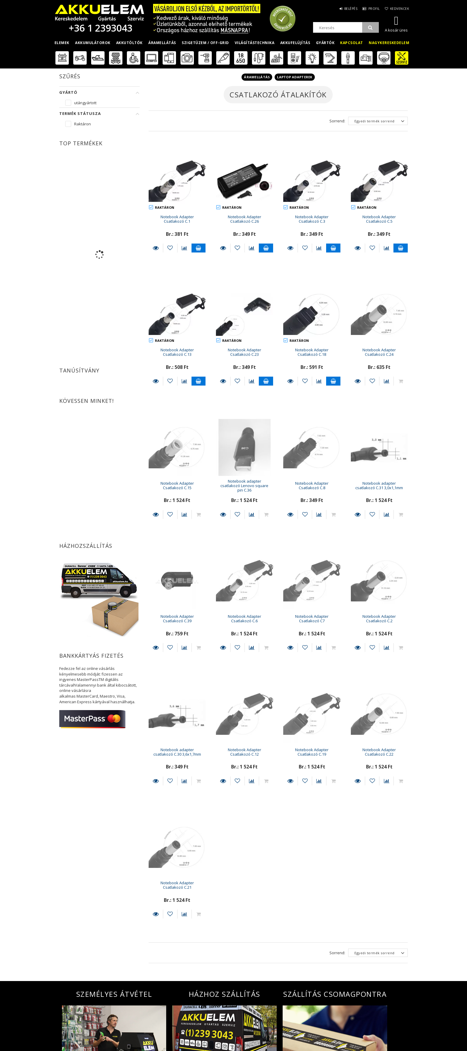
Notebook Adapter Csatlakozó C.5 (379, 219)
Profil (372, 9)
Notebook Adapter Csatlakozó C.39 (177, 618)
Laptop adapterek (294, 77)
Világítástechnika (255, 42)
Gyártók (325, 42)
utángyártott (85, 102)
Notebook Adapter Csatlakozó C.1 (177, 219)
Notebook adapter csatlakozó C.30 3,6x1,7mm (177, 752)
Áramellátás (162, 42)
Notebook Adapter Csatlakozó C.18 (312, 352)
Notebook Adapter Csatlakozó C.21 (177, 885)
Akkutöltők (129, 42)
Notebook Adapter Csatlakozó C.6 (244, 618)
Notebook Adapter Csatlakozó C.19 (312, 752)
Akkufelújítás (295, 42)
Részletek (156, 248)
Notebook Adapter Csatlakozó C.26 (244, 219)
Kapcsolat (351, 42)
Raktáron (82, 124)
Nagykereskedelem (389, 42)
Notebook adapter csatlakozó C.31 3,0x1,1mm (379, 485)
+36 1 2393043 (99, 27)
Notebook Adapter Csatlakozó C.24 (379, 352)
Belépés (347, 9)
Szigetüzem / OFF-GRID (205, 42)
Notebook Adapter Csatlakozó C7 (312, 618)
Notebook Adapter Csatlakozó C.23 (244, 352)
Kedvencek (399, 9)
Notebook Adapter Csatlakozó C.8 (312, 485)
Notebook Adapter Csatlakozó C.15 (177, 485)
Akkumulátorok (92, 42)
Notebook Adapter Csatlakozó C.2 (379, 618)
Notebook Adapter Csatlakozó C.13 (177, 352)
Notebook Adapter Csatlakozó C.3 (312, 219)
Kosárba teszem (199, 248)
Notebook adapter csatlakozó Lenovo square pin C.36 (244, 485)
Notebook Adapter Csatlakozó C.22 (379, 752)
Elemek (62, 42)
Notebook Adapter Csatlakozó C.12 (244, 752)
